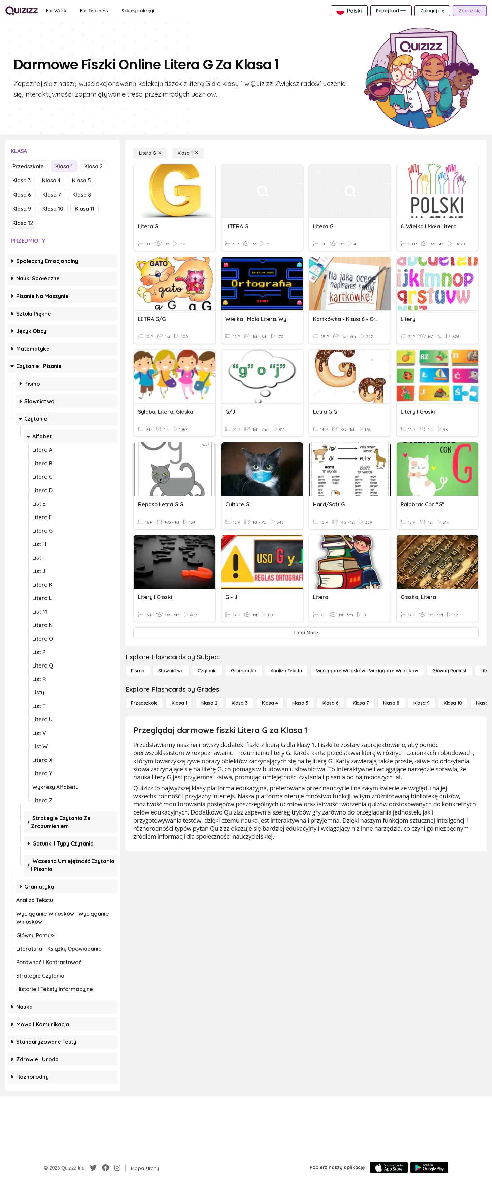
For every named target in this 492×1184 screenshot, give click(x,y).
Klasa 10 (52, 208)
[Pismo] (137, 670)
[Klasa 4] (270, 703)
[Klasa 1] (188, 153)
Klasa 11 (84, 208)
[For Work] (56, 10)
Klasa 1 (64, 166)
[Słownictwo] (171, 670)
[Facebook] (105, 1167)
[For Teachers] (94, 10)
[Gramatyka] (243, 670)
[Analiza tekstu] (286, 670)
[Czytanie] (207, 670)
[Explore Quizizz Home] (21, 10)
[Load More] (306, 632)
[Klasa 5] (300, 703)
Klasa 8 (81, 194)
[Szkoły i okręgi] (137, 10)
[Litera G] (150, 153)
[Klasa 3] (239, 703)
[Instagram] (117, 1167)
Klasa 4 (51, 180)
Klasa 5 (81, 180)
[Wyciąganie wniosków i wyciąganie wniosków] (367, 670)
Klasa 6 (21, 194)
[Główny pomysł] (449, 670)
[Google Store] (429, 1167)
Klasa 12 (22, 222)
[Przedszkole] (144, 703)
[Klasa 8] (391, 703)
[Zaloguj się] (432, 10)
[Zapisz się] (470, 10)
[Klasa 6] (330, 703)
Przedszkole (28, 166)
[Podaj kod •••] (391, 10)
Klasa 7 (51, 194)
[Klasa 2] (209, 703)
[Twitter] (93, 1167)
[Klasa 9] (421, 703)
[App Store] (389, 1167)
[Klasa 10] (453, 703)
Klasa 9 (21, 208)
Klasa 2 (93, 166)
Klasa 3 (21, 180)
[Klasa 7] (361, 703)
